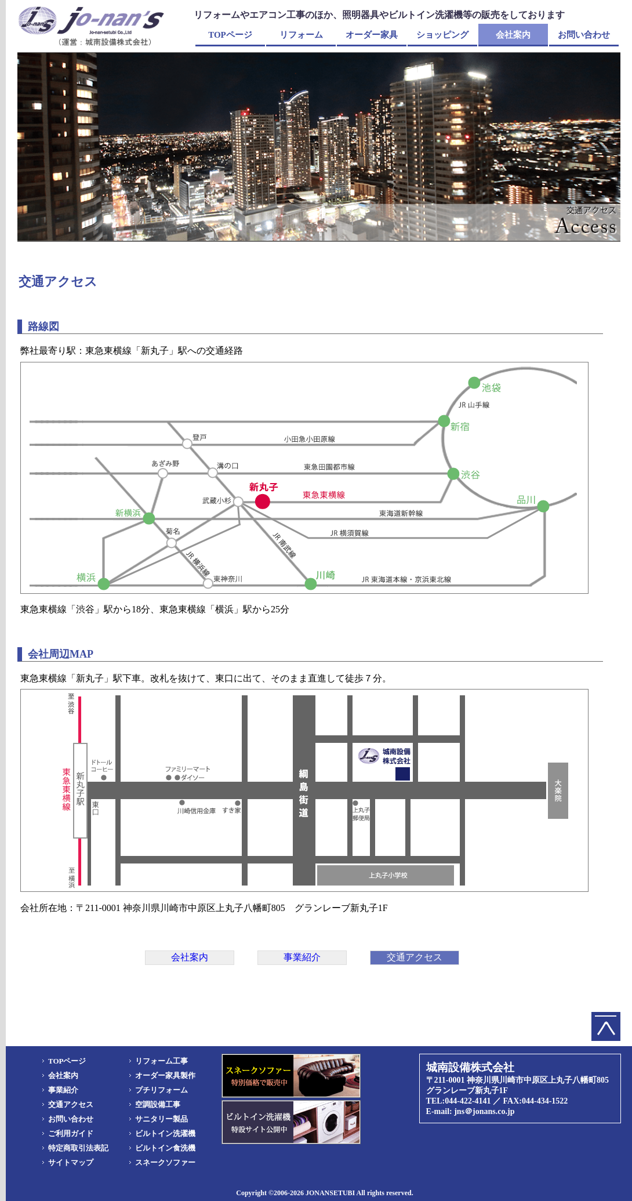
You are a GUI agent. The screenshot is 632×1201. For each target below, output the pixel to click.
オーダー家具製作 (165, 1075)
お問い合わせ (584, 34)
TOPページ (230, 34)
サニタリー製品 (161, 1119)
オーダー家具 (372, 34)
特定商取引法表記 (78, 1148)
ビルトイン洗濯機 (165, 1133)
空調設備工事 (157, 1104)
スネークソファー (165, 1162)
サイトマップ (70, 1162)
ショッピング (442, 34)
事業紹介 (63, 1090)
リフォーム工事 (161, 1061)
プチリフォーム (161, 1090)
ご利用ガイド (70, 1133)
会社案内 (513, 34)
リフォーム (301, 34)
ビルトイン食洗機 (165, 1148)
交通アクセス (70, 1104)
